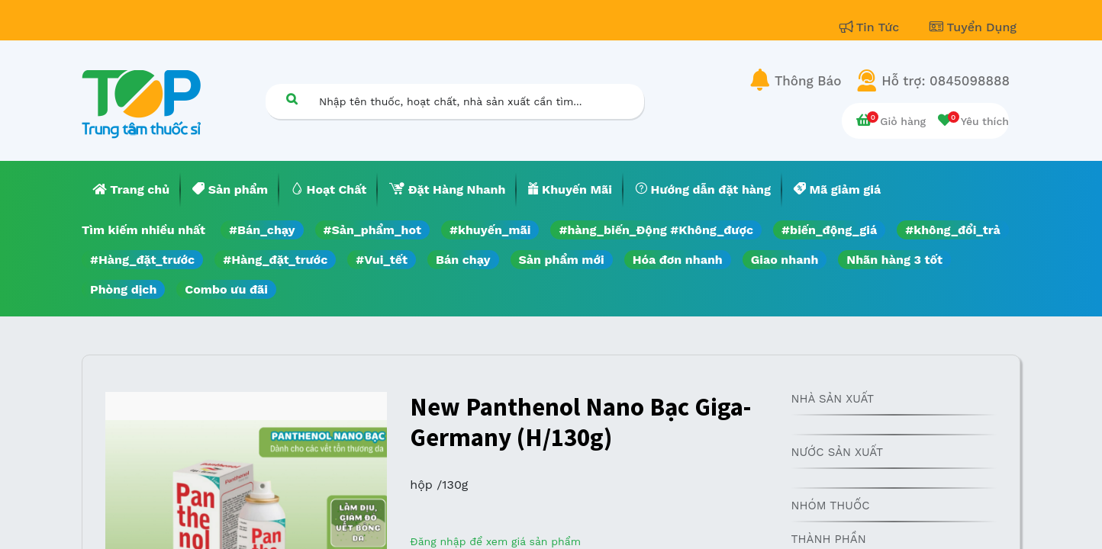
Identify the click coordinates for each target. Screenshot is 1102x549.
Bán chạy (463, 259)
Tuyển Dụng (973, 27)
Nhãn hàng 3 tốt (894, 259)
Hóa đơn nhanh (678, 259)
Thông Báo (808, 81)
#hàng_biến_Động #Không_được (656, 230)
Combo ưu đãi (226, 289)
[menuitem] (131, 189)
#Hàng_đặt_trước (142, 259)
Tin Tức (871, 27)
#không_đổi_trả (952, 230)
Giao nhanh (785, 259)
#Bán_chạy (262, 230)
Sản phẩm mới (561, 259)
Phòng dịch (123, 289)
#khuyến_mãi (490, 230)
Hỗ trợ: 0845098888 (945, 81)
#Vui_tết (382, 259)
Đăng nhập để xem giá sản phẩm (495, 541)
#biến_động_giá (829, 230)
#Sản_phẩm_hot (372, 230)
